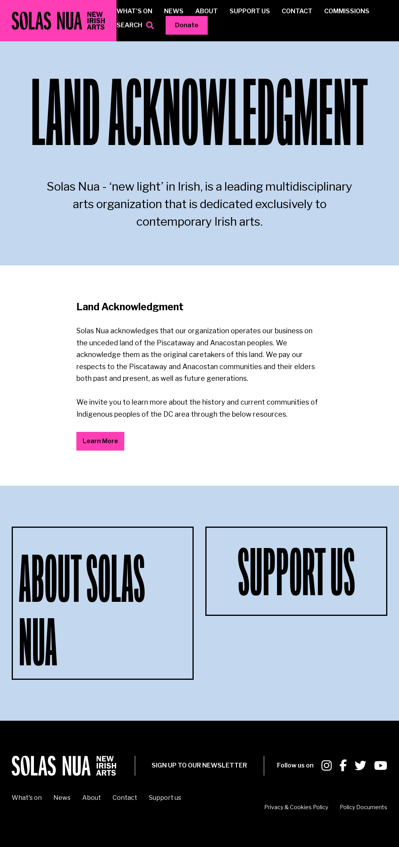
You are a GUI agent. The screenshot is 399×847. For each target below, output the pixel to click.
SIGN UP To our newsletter (199, 765)
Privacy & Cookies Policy (296, 807)
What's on (134, 11)
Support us (250, 11)
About (206, 11)
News (174, 11)
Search (129, 25)
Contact (297, 11)
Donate (186, 25)
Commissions (346, 11)
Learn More (100, 441)
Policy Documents (363, 807)
